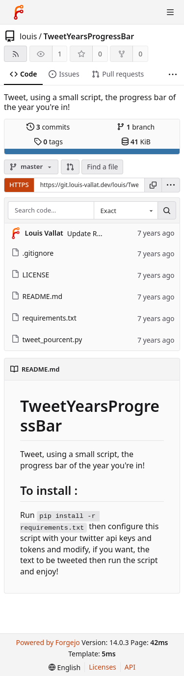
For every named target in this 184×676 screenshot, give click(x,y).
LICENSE (30, 274)
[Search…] (167, 210)
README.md (37, 296)
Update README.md (100, 233)
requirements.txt (44, 318)
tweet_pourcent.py (46, 339)
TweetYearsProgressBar (88, 36)
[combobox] (126, 210)
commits (48, 127)
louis (28, 36)
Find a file (102, 166)
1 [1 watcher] (60, 53)
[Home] (18, 12)
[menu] (170, 185)
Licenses (102, 667)
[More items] (172, 74)
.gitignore (32, 253)
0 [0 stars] (100, 53)
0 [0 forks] (140, 53)
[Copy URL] (153, 185)
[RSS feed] (15, 54)
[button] (70, 167)
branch (136, 127)
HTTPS (19, 184)
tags (48, 141)
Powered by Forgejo (47, 642)
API (130, 667)
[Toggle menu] (170, 12)
